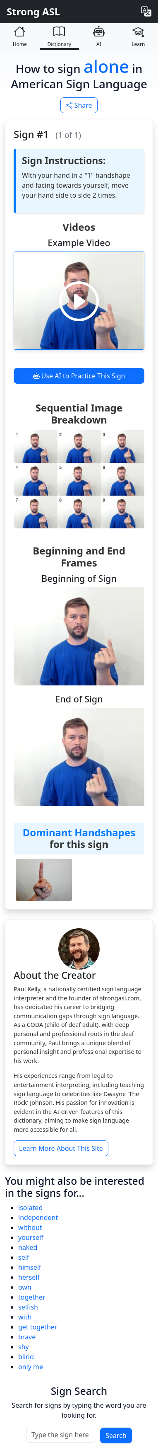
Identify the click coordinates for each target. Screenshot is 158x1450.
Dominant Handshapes (79, 832)
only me (30, 1366)
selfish (28, 1307)
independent (38, 1217)
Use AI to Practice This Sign (79, 375)
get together (37, 1326)
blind (26, 1356)
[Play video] (79, 301)
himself (29, 1267)
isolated (30, 1207)
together (31, 1297)
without (30, 1227)
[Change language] (146, 11)
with (24, 1317)
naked (27, 1247)
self (23, 1257)
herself (29, 1277)
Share (79, 105)
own (24, 1287)
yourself (30, 1237)
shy (23, 1346)
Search (116, 1435)
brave (27, 1336)
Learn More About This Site (61, 1148)
